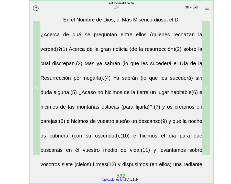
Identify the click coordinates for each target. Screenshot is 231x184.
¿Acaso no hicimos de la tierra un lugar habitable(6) (132, 95)
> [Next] (30, 87)
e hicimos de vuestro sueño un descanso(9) (112, 123)
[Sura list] (201, 8)
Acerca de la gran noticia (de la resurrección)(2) (120, 51)
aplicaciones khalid (110, 179)
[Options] (30, 8)
